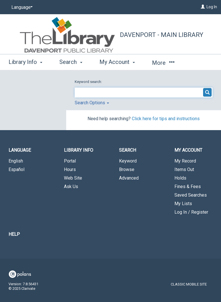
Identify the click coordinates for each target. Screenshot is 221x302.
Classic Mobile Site (189, 284)
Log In (212, 7)
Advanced (129, 178)
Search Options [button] (92, 102)
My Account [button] (117, 62)
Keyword (128, 161)
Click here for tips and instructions (166, 118)
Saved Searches (190, 195)
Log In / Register (191, 212)
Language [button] (20, 150)
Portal (70, 161)
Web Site (73, 178)
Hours (70, 169)
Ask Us (71, 186)
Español (16, 169)
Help (14, 234)
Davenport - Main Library (161, 34)
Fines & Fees (187, 186)
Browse (126, 169)
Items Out (184, 169)
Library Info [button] (25, 62)
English (16, 161)
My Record (185, 161)
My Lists (183, 203)
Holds (180, 178)
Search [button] (70, 62)
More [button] (163, 62)
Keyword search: (89, 82)
